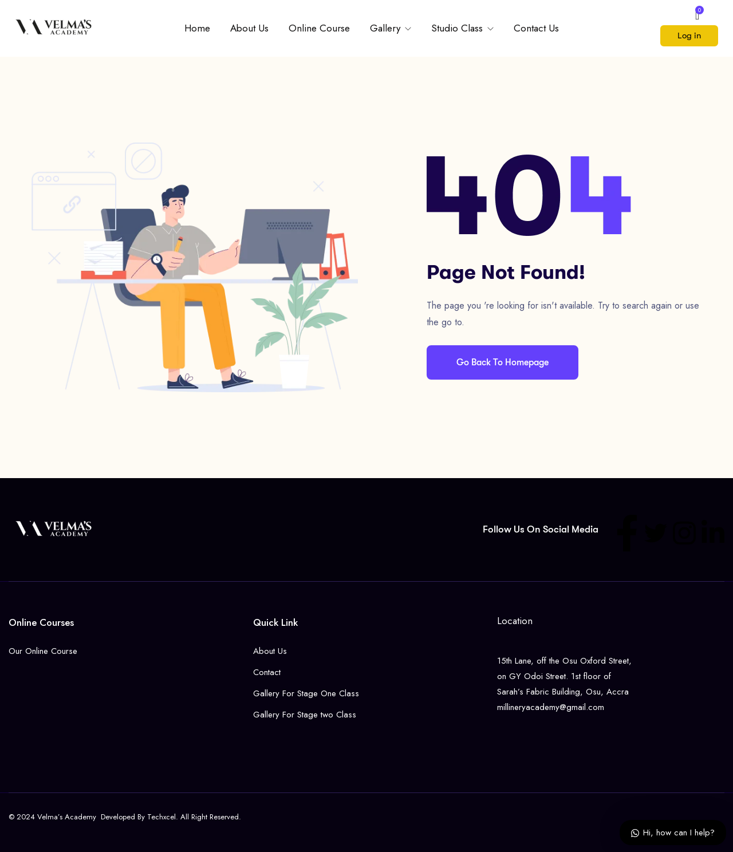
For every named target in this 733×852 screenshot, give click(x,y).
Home (197, 28)
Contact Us (536, 28)
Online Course (319, 28)
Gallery (386, 28)
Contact (267, 672)
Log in (689, 35)
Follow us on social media (540, 529)
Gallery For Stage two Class (304, 714)
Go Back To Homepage (502, 362)
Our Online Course (43, 651)
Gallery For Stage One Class (306, 693)
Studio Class (458, 28)
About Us (249, 28)
